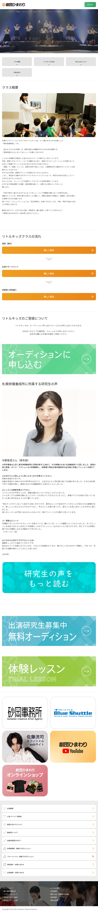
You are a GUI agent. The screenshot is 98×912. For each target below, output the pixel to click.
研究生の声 (17, 72)
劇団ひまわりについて (14, 824)
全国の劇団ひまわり (14, 840)
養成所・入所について (23, 12)
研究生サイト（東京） (11, 897)
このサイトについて (10, 894)
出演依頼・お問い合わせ (15, 872)
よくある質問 (55, 888)
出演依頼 (54, 891)
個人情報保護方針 (10, 891)
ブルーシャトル (21, 856)
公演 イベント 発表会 (14, 816)
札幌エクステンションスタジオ (42, 12)
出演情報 (10, 808)
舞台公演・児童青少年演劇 (60, 894)
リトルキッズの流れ (49, 62)
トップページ (9, 12)
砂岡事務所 (19, 848)
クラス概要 (17, 62)
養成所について (12, 832)
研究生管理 (54, 900)
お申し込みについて (81, 62)
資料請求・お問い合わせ (15, 864)
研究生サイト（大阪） (11, 900)
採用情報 (54, 897)
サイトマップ (8, 888)
